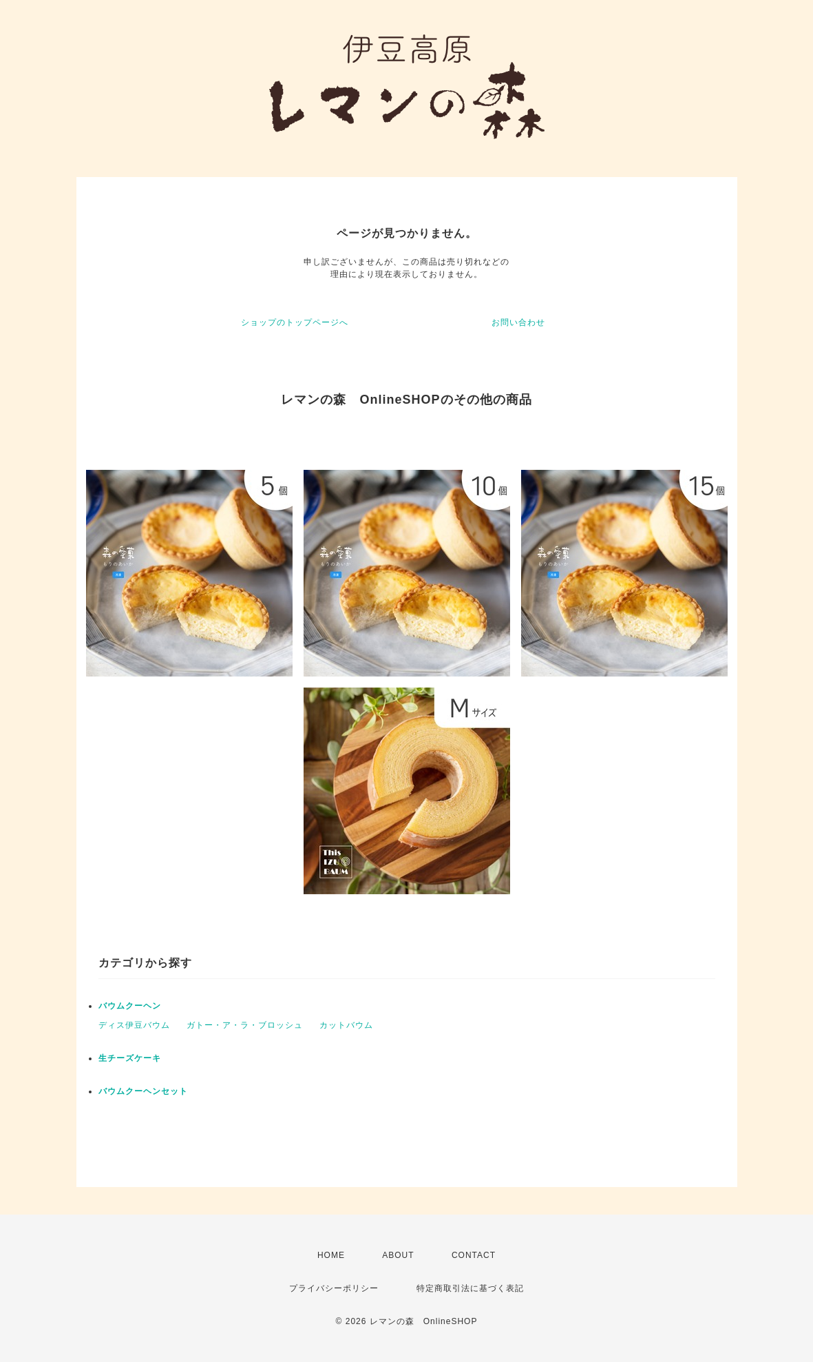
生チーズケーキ (129, 1058)
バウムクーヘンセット (143, 1091)
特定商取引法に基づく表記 (470, 1288)
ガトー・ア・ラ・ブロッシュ (245, 1025)
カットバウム (346, 1025)
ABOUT (398, 1255)
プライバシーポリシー (334, 1288)
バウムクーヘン (129, 1006)
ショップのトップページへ (294, 322)
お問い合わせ (518, 322)
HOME (331, 1255)
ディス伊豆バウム (134, 1025)
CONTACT (474, 1255)
